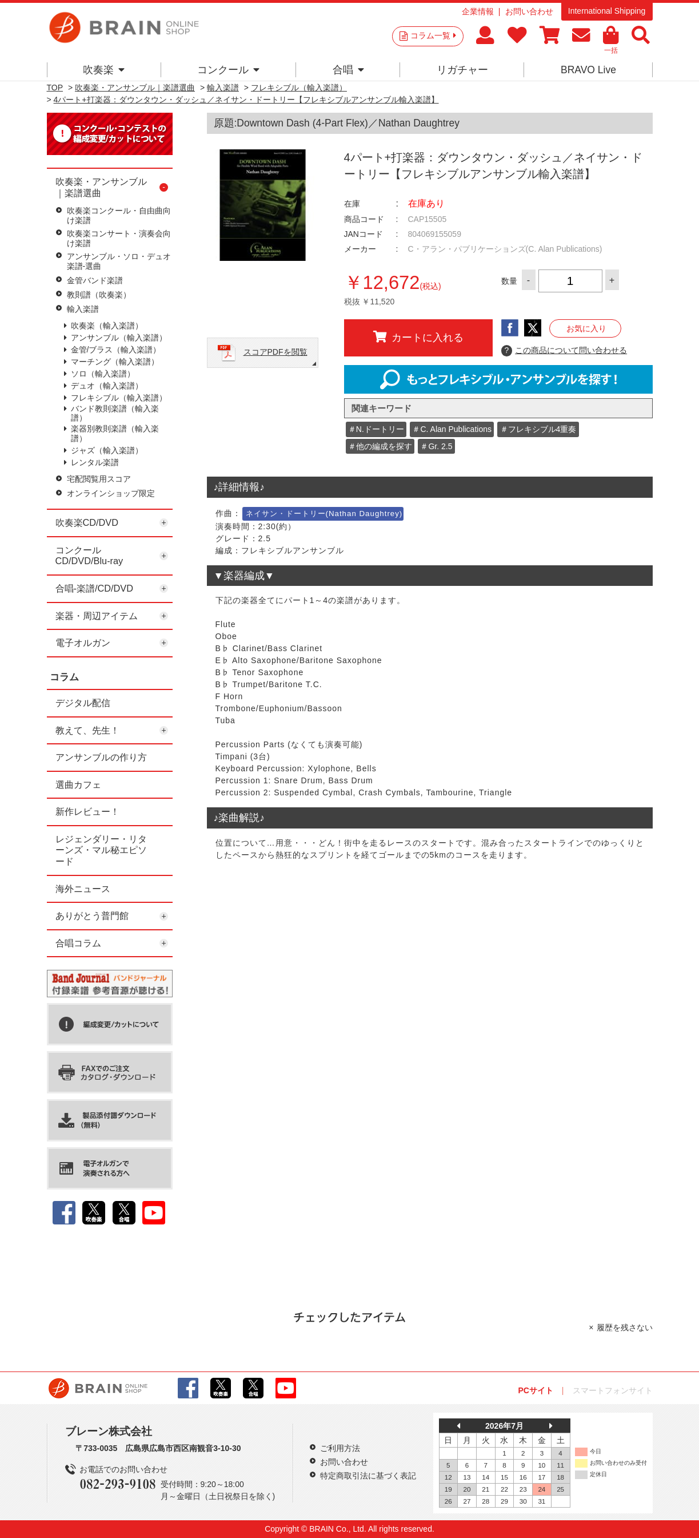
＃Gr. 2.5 (436, 446)
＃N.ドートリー (376, 429)
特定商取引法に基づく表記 (368, 1475)
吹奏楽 (104, 70)
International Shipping (606, 10)
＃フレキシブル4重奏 (538, 429)
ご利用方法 (340, 1448)
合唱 (348, 70)
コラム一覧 (433, 35)
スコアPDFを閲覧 (275, 351)
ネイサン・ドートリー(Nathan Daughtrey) (324, 513)
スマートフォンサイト (613, 1390)
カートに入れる (418, 337)
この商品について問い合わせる (564, 350)
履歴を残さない (625, 1327)
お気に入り (586, 328)
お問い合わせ (529, 11)
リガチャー (462, 70)
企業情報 (478, 11)
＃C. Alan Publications (452, 429)
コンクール (228, 70)
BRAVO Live (588, 70)
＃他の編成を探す (380, 446)
